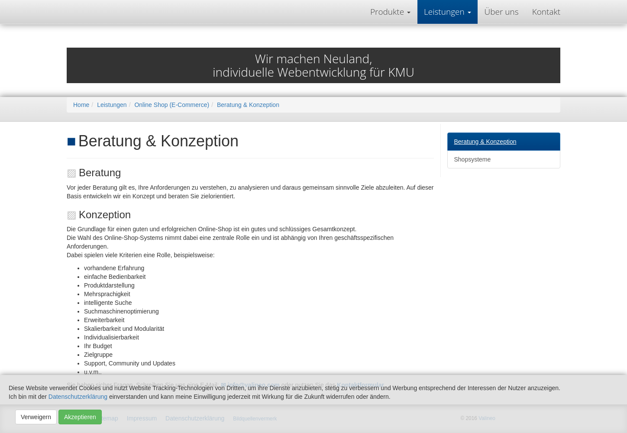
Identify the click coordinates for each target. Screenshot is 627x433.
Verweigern (36, 417)
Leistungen (445, 11)
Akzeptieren (80, 417)
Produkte (388, 11)
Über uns (502, 11)
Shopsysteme (472, 159)
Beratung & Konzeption (485, 141)
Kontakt (546, 11)
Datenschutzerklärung (77, 396)
